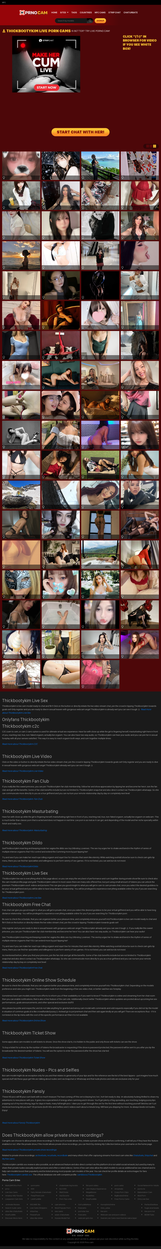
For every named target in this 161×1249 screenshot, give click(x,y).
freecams (82, 1208)
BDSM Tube (149, 1215)
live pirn (104, 1211)
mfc (4, 2)
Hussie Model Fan (62, 1218)
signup (100, 20)
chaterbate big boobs (68, 1185)
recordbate (62, 1155)
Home (54, 12)
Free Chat (22, 967)
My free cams (8, 1158)
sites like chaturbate (13, 1211)
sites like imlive (36, 1218)
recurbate (51, 1155)
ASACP (80, 1235)
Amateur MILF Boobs (14, 1195)
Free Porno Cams (122, 1199)
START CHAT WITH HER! (80, 132)
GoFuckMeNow (84, 1204)
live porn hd (150, 1211)
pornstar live (83, 1211)
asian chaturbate (62, 1215)
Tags (74, 12)
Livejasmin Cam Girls (14, 1199)
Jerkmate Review (12, 1204)
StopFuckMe (91, 1199)
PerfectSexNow (151, 1204)
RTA (74, 1235)
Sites (63, 12)
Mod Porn (142, 1195)
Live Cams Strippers (38, 1208)
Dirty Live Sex (143, 1199)
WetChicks (63, 1192)
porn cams (119, 1185)
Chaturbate (131, 12)
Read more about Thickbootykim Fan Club (22, 799)
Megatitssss (91, 1192)
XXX (32, 1189)
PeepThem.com (37, 1195)
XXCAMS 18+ (35, 1204)
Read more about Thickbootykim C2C (20, 744)
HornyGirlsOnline (108, 1204)
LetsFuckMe (36, 1199)
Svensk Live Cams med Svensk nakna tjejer (119, 1218)
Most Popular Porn (63, 1208)
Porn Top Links (65, 1199)
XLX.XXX (62, 1189)
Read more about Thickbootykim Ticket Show (23, 1057)
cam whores (60, 1204)
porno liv (141, 1189)
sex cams (59, 1211)
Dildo (20, 866)
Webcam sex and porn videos (113, 1215)
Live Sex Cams (11, 1192)
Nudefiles (90, 1195)
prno (7, 1189)
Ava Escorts (64, 1195)
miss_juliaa (105, 1208)
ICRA (87, 1235)
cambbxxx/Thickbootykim (89, 1174)
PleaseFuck (35, 1215)
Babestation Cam (145, 1192)
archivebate (40, 1155)
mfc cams (100, 12)
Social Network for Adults (148, 1185)
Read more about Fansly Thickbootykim (21, 1122)
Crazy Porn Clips (122, 1192)
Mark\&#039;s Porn (13, 1185)
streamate (119, 1189)
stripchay (34, 1211)
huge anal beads (152, 1208)
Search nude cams (13, 1208)
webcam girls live (85, 1218)
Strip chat (114, 12)
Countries (86, 12)
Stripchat (149, 1155)
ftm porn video (92, 1185)
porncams (35, 1185)
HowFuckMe (10, 1215)
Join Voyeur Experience (96, 1189)
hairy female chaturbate (41, 1192)
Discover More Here (13, 1218)
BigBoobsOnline (121, 1195)
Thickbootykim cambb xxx (19, 1174)
